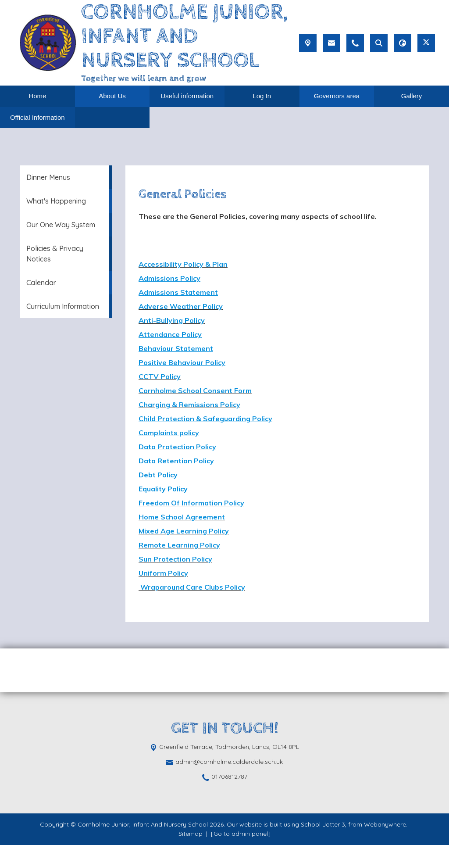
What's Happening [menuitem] (56, 201)
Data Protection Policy (177, 446)
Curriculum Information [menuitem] (62, 306)
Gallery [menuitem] (411, 96)
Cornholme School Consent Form (195, 390)
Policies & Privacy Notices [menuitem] (54, 253)
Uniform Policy (163, 573)
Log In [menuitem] (262, 96)
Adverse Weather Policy (181, 306)
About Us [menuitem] (112, 96)
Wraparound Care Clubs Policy (192, 587)
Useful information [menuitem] (187, 96)
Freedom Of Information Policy (191, 502)
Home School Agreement (182, 516)
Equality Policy (163, 488)
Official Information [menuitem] (37, 117)
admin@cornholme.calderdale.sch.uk (229, 762)
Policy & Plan (205, 264)
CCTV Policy (160, 376)
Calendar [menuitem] (41, 282)
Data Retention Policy (176, 460)
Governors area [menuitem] (337, 96)
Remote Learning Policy (179, 545)
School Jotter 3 (323, 824)
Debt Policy (158, 474)
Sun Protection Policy (175, 559)
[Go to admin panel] (241, 834)
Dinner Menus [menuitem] (48, 177)
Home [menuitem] (37, 96)
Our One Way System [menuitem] (60, 224)
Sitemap (190, 834)
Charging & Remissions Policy (189, 404)
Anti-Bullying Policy (172, 320)
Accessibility (161, 264)
